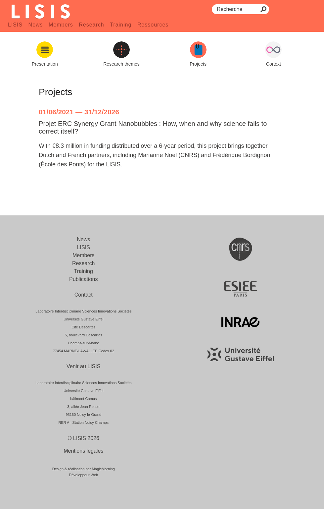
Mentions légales (83, 451)
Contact (83, 295)
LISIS (15, 25)
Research (91, 25)
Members (61, 25)
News (35, 25)
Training (120, 25)
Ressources (152, 25)
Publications (83, 279)
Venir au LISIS (83, 366)
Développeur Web (83, 475)
